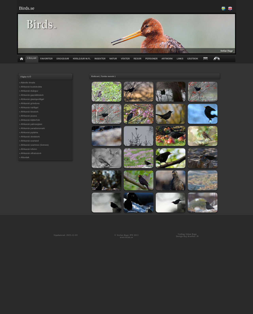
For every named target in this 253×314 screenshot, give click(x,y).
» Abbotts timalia (27, 82)
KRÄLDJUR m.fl (82, 58)
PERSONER (151, 58)
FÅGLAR (31, 58)
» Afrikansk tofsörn (28, 149)
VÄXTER (125, 58)
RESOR (137, 58)
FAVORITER (46, 58)
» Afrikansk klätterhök (29, 120)
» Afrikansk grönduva (29, 103)
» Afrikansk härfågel (28, 107)
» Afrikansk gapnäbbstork (31, 95)
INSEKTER (100, 58)
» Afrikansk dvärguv (28, 91)
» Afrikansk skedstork (29, 136)
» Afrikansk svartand (29, 141)
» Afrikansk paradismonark (32, 128)
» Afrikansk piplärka (28, 132)
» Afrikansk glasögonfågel (31, 99)
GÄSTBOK (192, 58)
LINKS (180, 58)
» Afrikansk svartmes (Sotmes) (34, 145)
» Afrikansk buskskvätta (30, 87)
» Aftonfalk (24, 157)
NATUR (113, 58)
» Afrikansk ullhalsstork (30, 153)
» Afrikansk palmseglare (30, 124)
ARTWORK (167, 58)
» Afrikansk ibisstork (28, 111)
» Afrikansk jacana (28, 116)
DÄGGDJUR (63, 58)
